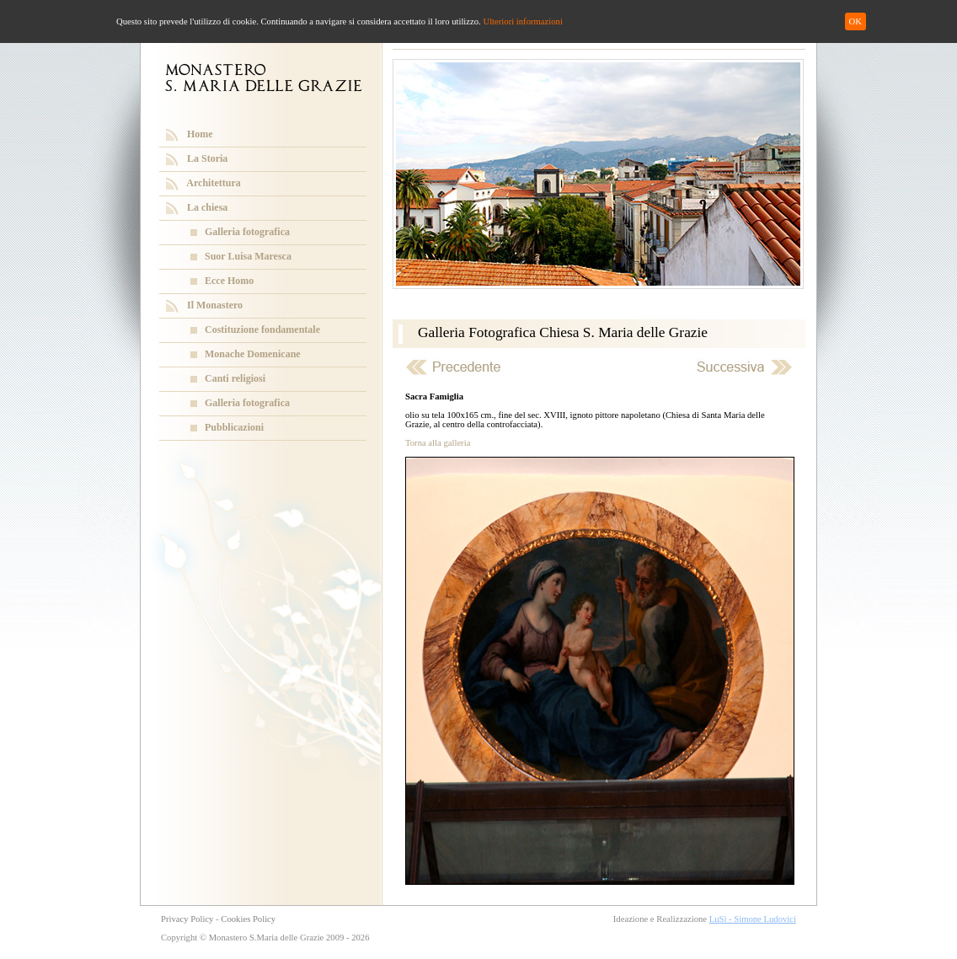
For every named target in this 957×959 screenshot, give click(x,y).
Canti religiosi (235, 378)
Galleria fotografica (247, 232)
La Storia (207, 158)
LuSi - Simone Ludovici (752, 919)
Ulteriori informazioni (522, 21)
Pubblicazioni (234, 427)
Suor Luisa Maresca (248, 256)
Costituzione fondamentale (262, 329)
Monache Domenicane (253, 354)
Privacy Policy (187, 919)
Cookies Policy (248, 919)
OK (855, 21)
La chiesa (207, 207)
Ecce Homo (229, 281)
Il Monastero (215, 305)
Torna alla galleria (437, 442)
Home (200, 134)
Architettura (213, 183)
